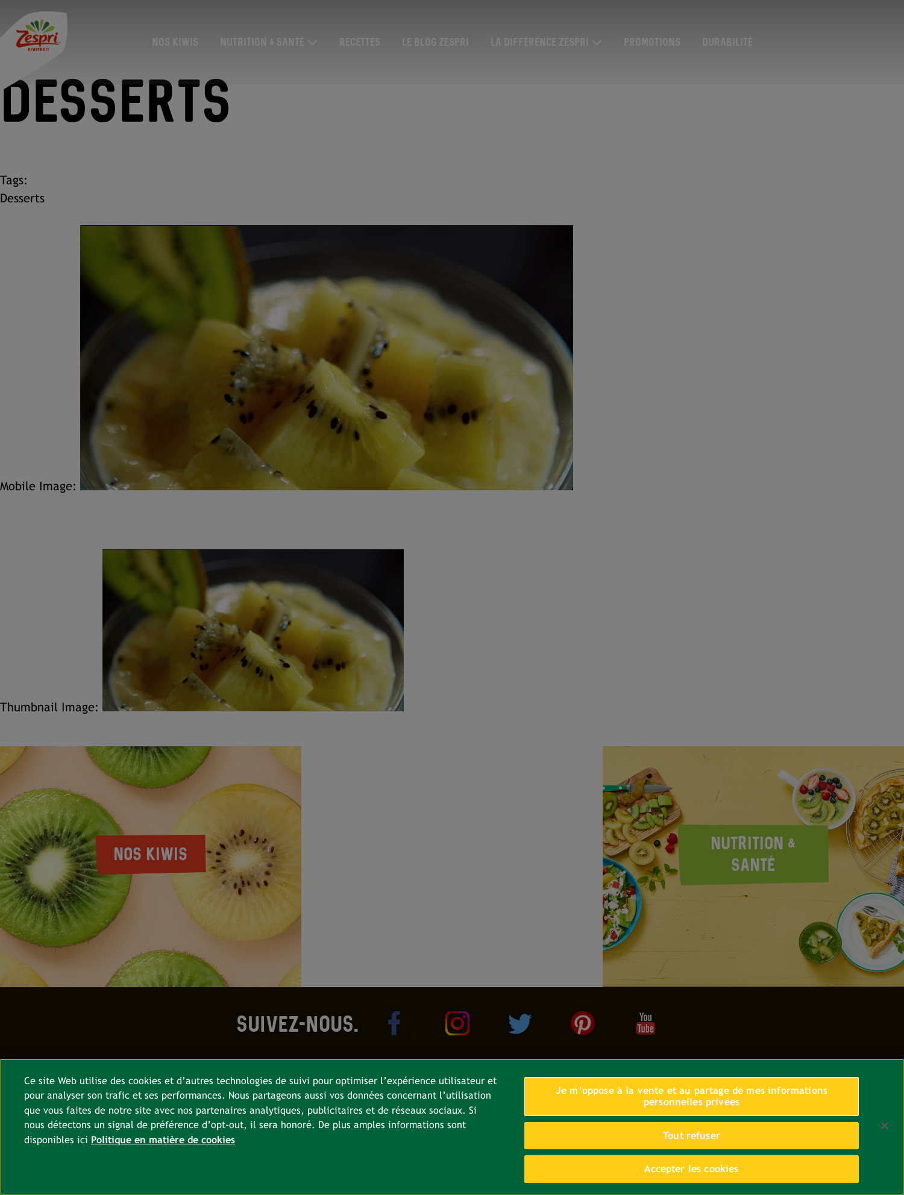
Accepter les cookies (691, 1169)
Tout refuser (691, 1135)
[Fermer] (884, 1125)
